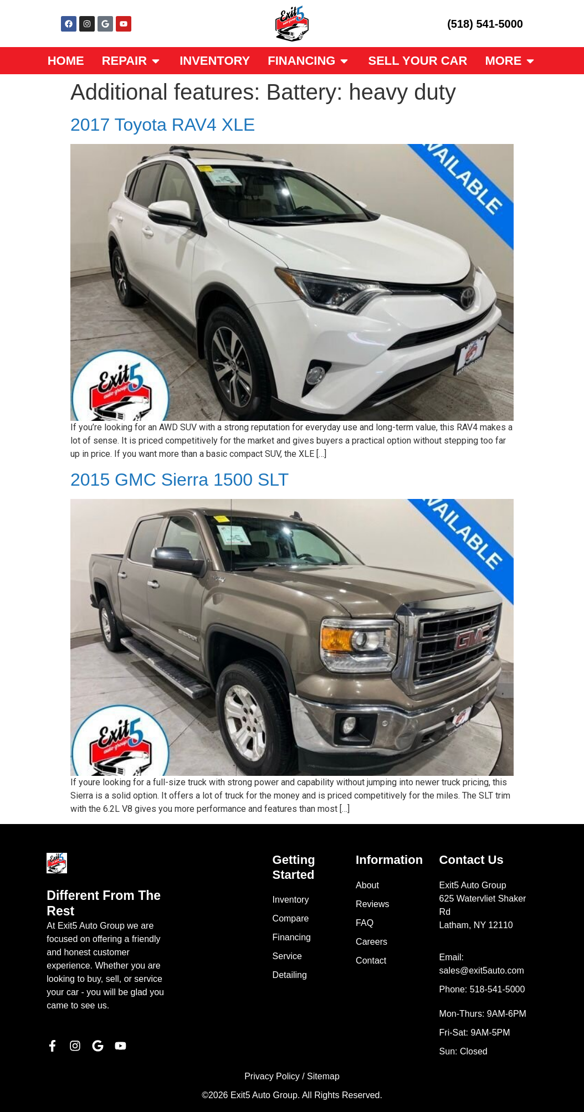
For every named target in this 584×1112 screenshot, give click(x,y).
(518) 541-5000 (485, 24)
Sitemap (323, 1076)
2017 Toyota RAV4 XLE (162, 125)
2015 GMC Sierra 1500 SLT (179, 480)
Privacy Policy (272, 1076)
